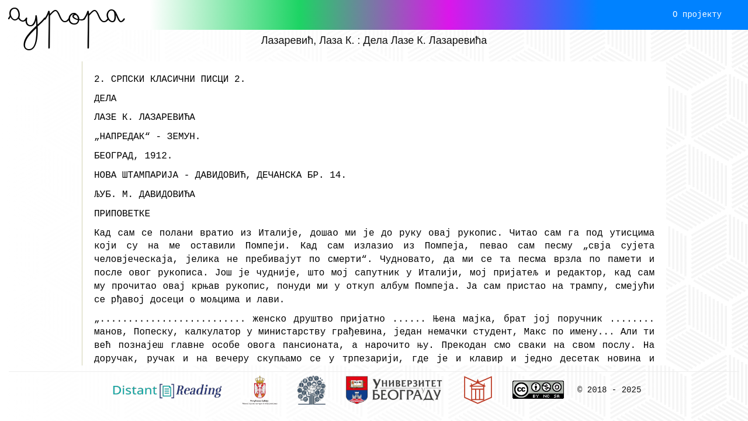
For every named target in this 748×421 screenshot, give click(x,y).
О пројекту (697, 14)
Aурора (66, 14)
